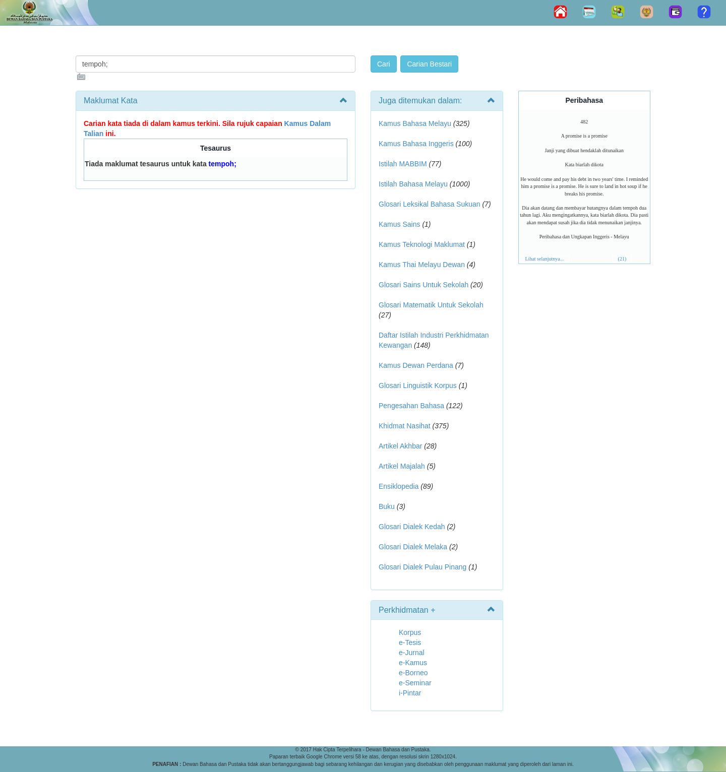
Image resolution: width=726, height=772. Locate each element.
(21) (622, 259)
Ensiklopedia (398, 486)
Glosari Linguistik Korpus (418, 385)
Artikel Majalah (402, 466)
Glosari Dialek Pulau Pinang (422, 567)
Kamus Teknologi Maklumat (422, 244)
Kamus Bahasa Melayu (416, 123)
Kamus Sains (399, 224)
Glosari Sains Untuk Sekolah (423, 285)
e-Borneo (413, 673)
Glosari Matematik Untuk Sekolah (431, 305)
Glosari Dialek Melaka (413, 547)
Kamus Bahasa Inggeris (416, 144)
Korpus (410, 632)
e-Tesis (410, 642)
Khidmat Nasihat (405, 426)
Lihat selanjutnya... (544, 259)
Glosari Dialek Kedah (412, 527)
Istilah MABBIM (403, 164)
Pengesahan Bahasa (411, 406)
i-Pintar (410, 693)
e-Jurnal (412, 653)
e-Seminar (415, 683)
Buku (387, 506)
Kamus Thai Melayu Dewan (422, 265)
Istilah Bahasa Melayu (413, 184)
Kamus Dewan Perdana (416, 365)
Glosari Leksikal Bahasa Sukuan (429, 204)
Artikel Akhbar (400, 446)
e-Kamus (413, 663)
